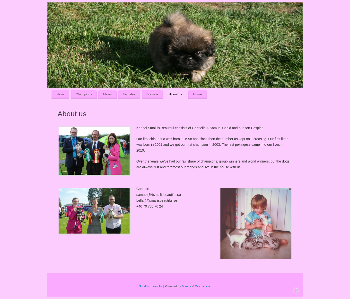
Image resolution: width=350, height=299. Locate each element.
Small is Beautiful (150, 286)
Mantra (186, 286)
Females (129, 94)
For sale (152, 94)
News (60, 94)
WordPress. (203, 286)
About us (175, 94)
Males (107, 94)
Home (197, 94)
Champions (84, 94)
